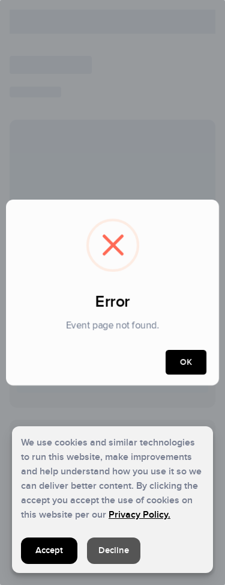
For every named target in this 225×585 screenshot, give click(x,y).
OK (186, 362)
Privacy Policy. (139, 515)
